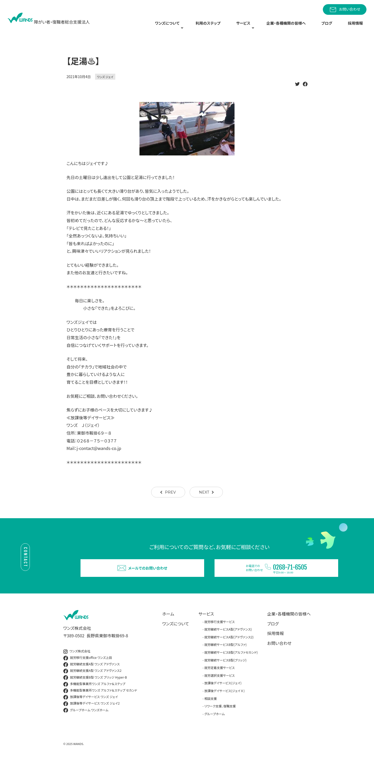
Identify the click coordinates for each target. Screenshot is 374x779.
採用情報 (357, 27)
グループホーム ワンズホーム (86, 727)
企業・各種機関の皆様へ (293, 27)
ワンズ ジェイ (105, 85)
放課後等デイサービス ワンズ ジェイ (90, 713)
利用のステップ (214, 27)
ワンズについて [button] (171, 27)
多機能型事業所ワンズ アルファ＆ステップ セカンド (100, 707)
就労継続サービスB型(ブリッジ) (225, 677)
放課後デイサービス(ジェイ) (223, 700)
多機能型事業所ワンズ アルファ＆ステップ (94, 700)
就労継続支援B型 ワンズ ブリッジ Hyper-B (95, 694)
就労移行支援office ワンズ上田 (87, 674)
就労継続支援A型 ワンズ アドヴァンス (91, 681)
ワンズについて (175, 640)
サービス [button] (247, 27)
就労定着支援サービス (219, 684)
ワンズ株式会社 (76, 668)
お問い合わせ (344, 9)
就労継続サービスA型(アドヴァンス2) (229, 654)
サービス (206, 630)
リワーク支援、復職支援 (220, 723)
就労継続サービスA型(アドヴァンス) (228, 646)
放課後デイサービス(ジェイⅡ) (224, 707)
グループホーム (214, 730)
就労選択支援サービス (219, 692)
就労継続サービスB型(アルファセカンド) (231, 669)
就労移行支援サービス (219, 638)
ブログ (332, 27)
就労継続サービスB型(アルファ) (225, 661)
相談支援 (210, 715)
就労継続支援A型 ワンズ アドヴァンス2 (92, 688)
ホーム (168, 630)
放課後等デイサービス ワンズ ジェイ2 (91, 720)
